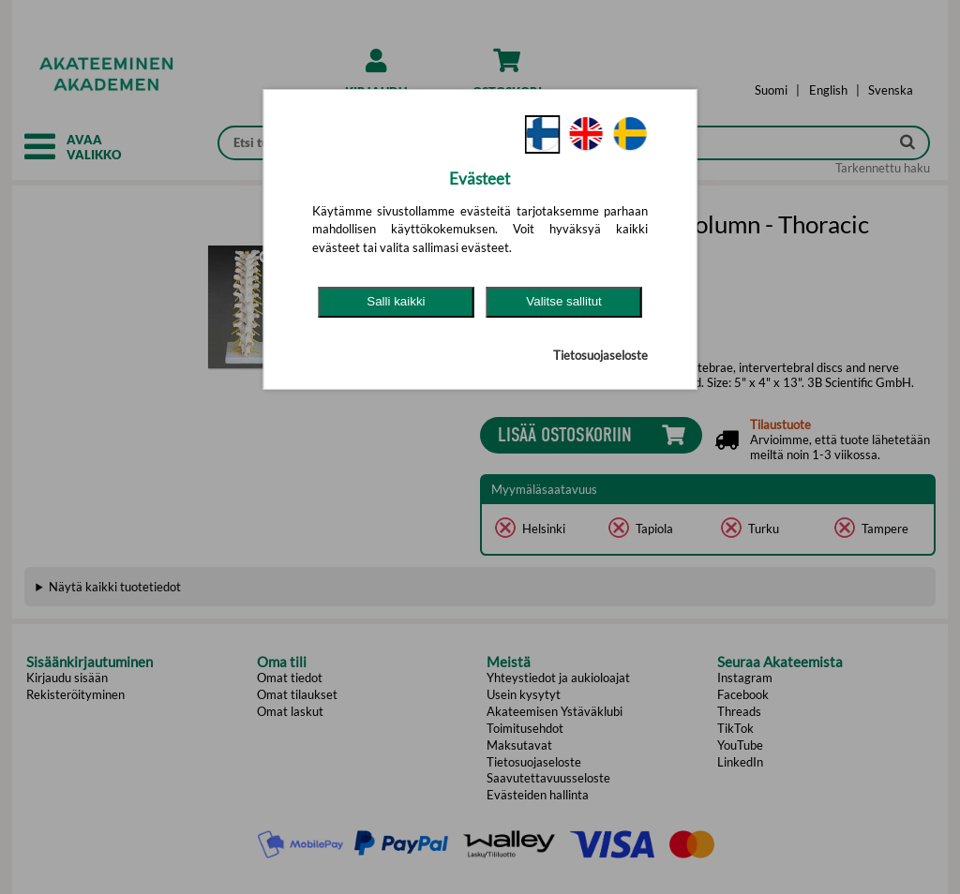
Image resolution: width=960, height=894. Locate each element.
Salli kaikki (396, 301)
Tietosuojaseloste (600, 355)
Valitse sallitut (564, 301)
